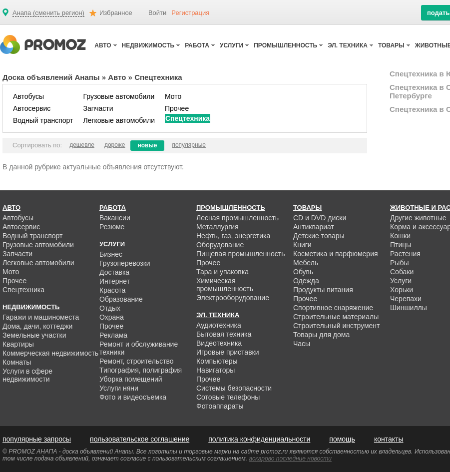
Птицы (400, 245)
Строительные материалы (336, 317)
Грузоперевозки (124, 263)
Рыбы (399, 263)
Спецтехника (187, 118)
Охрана (111, 317)
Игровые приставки (227, 352)
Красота (112, 290)
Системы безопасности (234, 388)
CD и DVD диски (319, 218)
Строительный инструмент (336, 326)
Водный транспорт (43, 120)
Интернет (114, 281)
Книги (302, 245)
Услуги (401, 281)
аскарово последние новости (290, 458)
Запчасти (98, 108)
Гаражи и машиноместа (40, 317)
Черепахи (406, 299)
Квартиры (18, 344)
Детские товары (319, 236)
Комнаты (16, 362)
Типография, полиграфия (140, 370)
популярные (189, 144)
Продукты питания (323, 290)
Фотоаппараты (220, 406)
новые (147, 145)
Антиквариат (313, 227)
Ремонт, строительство (136, 361)
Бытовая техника (223, 334)
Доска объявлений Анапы (51, 77)
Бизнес (110, 254)
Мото (173, 96)
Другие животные (418, 218)
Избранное (115, 12)
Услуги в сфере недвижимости (27, 375)
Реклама (113, 335)
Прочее (177, 108)
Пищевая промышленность (240, 254)
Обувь (303, 272)
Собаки (402, 272)
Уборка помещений (130, 379)
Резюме (111, 227)
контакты (389, 439)
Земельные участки (34, 335)
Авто (117, 77)
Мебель (305, 263)
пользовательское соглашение (139, 439)
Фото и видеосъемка (132, 397)
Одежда (306, 281)
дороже (114, 144)
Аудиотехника (218, 325)
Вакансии (114, 218)
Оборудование (220, 245)
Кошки (400, 236)
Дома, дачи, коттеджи (37, 326)
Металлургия (217, 227)
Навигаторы (215, 370)
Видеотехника (219, 343)
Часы (301, 344)
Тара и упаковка (222, 272)
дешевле (81, 144)
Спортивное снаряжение (333, 308)
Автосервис (31, 108)
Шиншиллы (408, 308)
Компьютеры (217, 361)
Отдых (109, 308)
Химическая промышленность (224, 285)
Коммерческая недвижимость (50, 353)
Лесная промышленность (237, 218)
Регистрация (190, 12)
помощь (342, 439)
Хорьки (401, 290)
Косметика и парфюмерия (335, 254)
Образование (121, 299)
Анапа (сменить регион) (48, 12)
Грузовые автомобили (118, 96)
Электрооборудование (232, 298)
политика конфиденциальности (259, 439)
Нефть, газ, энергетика (233, 236)
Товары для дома (321, 335)
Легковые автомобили (119, 120)
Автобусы (28, 96)
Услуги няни (118, 388)
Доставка (114, 272)
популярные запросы (36, 439)
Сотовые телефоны (228, 397)
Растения (405, 254)
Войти (157, 12)
